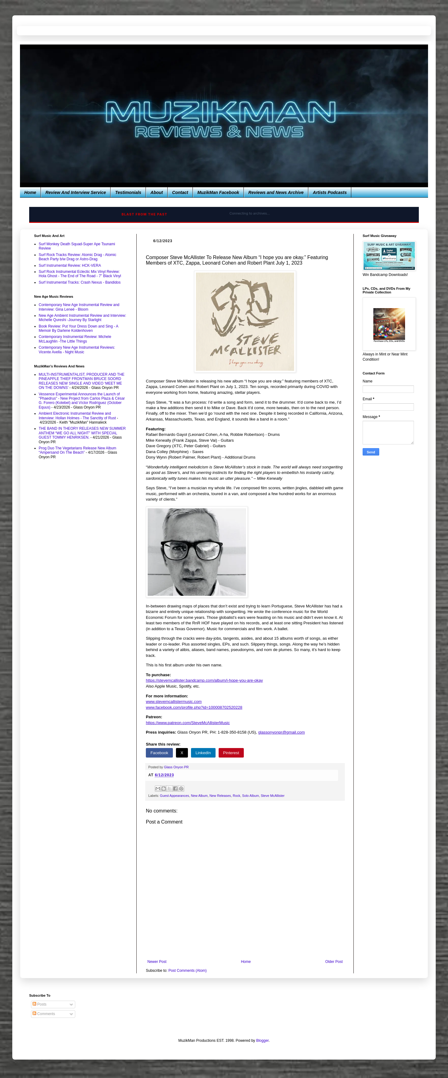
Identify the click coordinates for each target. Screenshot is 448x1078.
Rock (236, 795)
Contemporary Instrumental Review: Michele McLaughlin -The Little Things (75, 339)
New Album (199, 795)
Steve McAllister (272, 795)
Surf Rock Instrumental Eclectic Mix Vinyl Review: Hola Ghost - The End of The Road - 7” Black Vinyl (80, 274)
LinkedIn (203, 752)
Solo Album (250, 795)
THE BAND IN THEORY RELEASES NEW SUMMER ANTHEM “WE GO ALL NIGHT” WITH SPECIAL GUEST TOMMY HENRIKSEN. (82, 433)
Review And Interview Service (75, 192)
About (156, 192)
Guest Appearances (174, 795)
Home (30, 192)
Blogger (262, 1040)
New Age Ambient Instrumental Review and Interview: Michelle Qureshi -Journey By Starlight (82, 317)
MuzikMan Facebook (218, 192)
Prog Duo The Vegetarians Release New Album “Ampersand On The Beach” (77, 450)
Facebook (159, 752)
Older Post (334, 962)
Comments (44, 1014)
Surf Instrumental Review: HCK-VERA (70, 265)
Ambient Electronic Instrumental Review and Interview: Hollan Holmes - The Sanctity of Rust (77, 415)
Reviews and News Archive (276, 192)
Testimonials (128, 192)
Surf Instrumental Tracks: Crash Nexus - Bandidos (80, 282)
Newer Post (156, 962)
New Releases (220, 795)
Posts (39, 1004)
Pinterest (231, 752)
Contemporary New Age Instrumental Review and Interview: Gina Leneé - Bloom (79, 307)
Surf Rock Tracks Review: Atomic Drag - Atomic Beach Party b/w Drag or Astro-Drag (77, 257)
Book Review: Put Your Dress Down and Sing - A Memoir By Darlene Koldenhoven (78, 328)
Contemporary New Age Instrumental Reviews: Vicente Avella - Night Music (77, 349)
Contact (180, 192)
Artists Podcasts (330, 192)
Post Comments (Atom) (187, 970)
